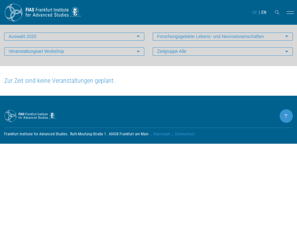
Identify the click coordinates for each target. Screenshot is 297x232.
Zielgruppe (172, 54)
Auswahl (23, 39)
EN (263, 12)
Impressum (161, 137)
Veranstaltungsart (37, 54)
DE (254, 12)
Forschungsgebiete (211, 39)
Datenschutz (185, 137)
